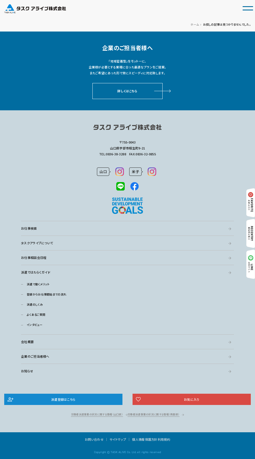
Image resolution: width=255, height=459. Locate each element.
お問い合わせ (94, 439)
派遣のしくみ (35, 304)
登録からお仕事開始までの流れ (46, 294)
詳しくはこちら (127, 91)
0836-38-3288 (116, 154)
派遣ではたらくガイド (35, 272)
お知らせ (27, 371)
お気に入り (191, 399)
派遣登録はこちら (63, 399)
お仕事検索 (29, 228)
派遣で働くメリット (38, 284)
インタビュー (34, 325)
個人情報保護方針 (144, 439)
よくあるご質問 (36, 314)
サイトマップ (118, 439)
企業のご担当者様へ (35, 356)
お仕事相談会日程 (33, 257)
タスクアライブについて (37, 243)
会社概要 (27, 341)
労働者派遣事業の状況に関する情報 (97, 414)
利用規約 (164, 439)
